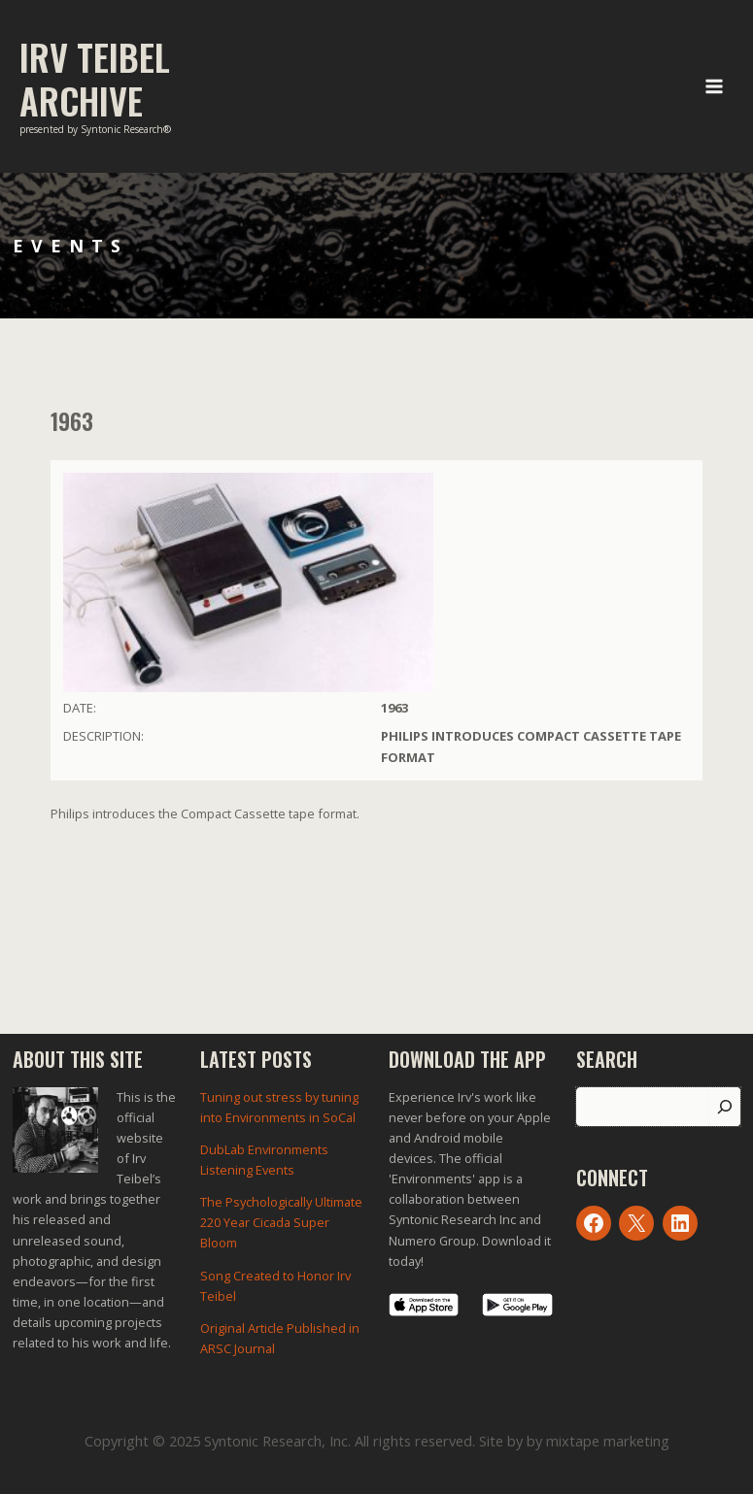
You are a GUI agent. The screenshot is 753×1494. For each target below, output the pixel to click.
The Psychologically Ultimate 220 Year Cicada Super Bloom (281, 1222)
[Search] (724, 1106)
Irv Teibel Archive (94, 78)
